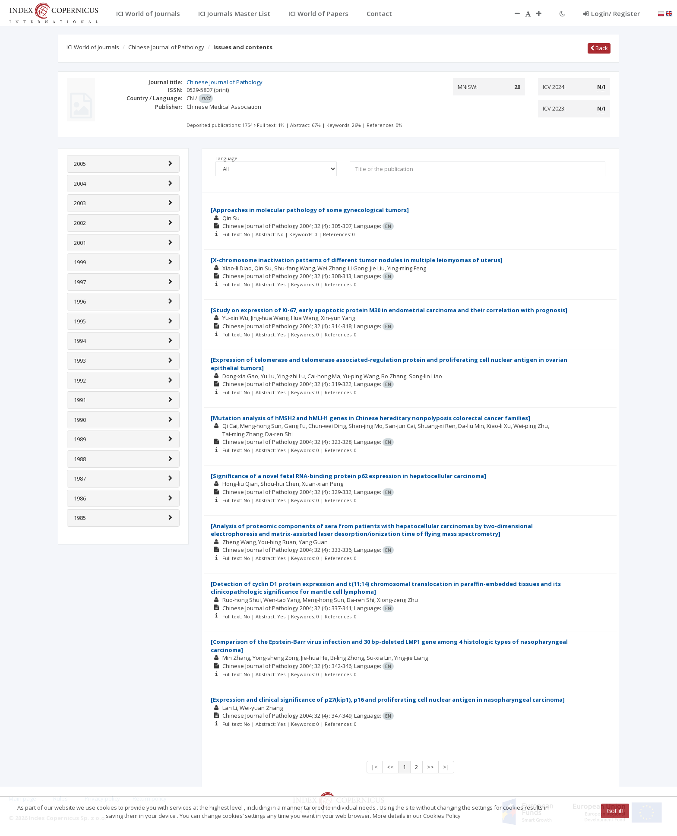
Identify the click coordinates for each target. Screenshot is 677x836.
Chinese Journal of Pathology (166, 47)
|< (374, 767)
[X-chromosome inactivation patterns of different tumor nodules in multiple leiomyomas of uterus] (357, 260)
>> (430, 767)
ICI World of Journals (92, 47)
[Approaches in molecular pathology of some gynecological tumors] (310, 210)
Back (599, 48)
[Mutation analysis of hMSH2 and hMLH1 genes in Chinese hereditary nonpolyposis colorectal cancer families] (370, 418)
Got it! (615, 811)
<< (390, 767)
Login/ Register (611, 13)
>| (446, 767)
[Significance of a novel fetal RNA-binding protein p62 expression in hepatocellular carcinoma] (348, 476)
